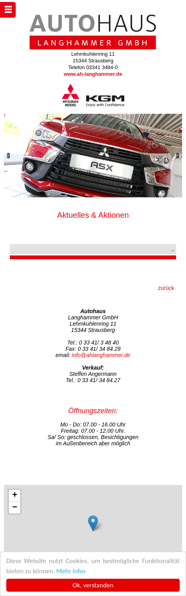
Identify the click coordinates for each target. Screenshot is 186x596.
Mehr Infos (71, 571)
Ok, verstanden (93, 585)
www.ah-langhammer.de (93, 74)
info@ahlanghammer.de (101, 355)
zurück (166, 288)
